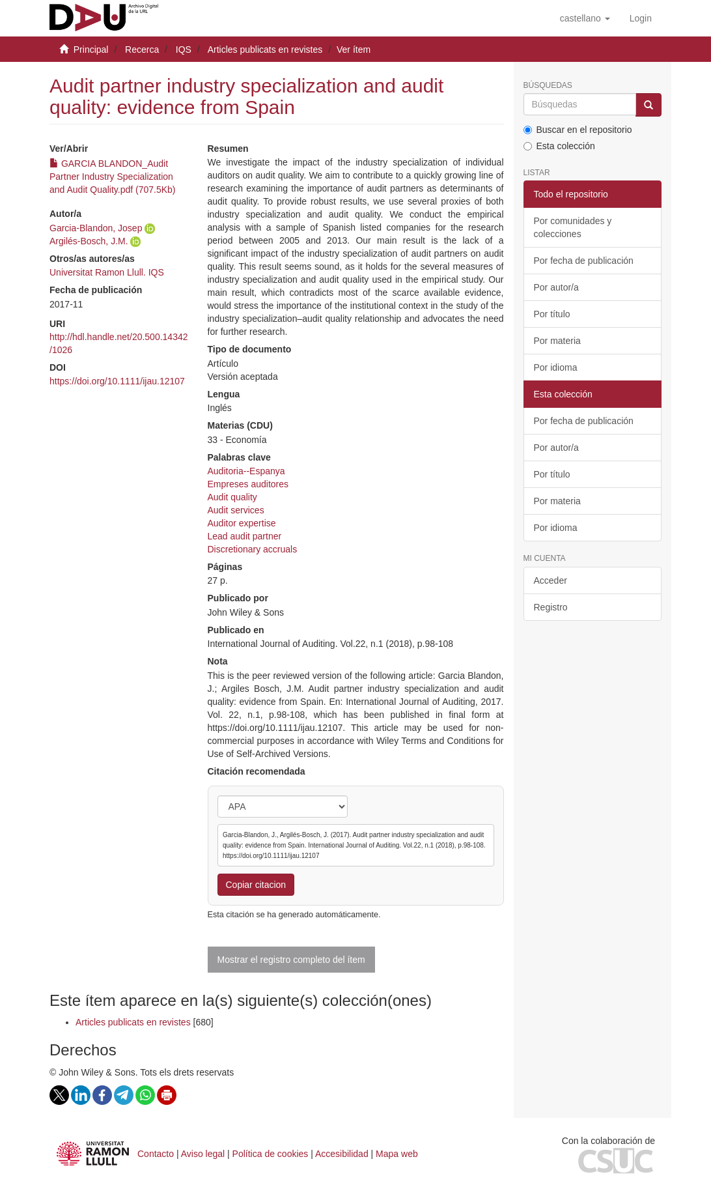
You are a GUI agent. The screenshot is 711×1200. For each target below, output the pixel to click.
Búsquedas (547, 85)
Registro (551, 607)
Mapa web (397, 1154)
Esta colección (559, 146)
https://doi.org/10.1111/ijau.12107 (117, 381)
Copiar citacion (256, 884)
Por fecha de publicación (584, 260)
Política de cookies (270, 1154)
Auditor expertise (242, 523)
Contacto (155, 1154)
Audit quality (232, 497)
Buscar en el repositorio (577, 129)
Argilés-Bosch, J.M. (88, 241)
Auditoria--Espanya (246, 471)
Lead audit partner (245, 536)
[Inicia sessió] (641, 18)
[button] (585, 18)
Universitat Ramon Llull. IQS (106, 272)
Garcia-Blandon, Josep (95, 228)
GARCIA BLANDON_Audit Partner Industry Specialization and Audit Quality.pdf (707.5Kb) (112, 176)
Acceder (550, 580)
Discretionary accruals (253, 549)
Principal (91, 49)
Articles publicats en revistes (265, 49)
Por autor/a (556, 287)
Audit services (236, 510)
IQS (183, 49)
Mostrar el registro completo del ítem (291, 959)
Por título (552, 314)
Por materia (557, 341)
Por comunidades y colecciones (573, 227)
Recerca (142, 49)
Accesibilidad (342, 1154)
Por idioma (556, 367)
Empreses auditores (248, 484)
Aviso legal (203, 1154)
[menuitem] (641, 18)
